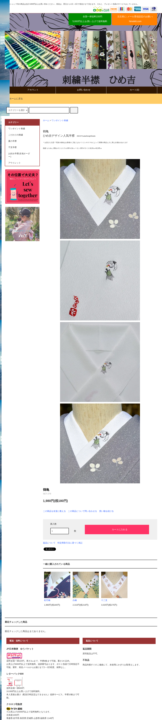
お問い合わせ (81, 90)
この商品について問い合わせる (82, 511)
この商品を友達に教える (54, 511)
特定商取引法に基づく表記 (70, 543)
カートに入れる (116, 529)
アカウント (30, 90)
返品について (49, 543)
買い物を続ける (106, 511)
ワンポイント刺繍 (59, 120)
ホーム (46, 120)
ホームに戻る (14, 98)
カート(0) (131, 90)
